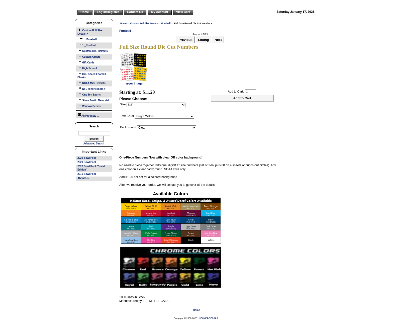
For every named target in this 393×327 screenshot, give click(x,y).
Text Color (127, 116)
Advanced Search (94, 143)
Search (94, 126)
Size (123, 104)
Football (165, 23)
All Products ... (88, 115)
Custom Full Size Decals (144, 23)
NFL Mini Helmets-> (91, 88)
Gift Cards (85, 62)
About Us (82, 178)
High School (87, 68)
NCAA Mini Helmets (91, 83)
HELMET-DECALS (208, 318)
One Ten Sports (89, 94)
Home (123, 23)
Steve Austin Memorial (93, 100)
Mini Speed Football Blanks (91, 75)
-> (90, 32)
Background (128, 127)
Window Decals (89, 106)
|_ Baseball (87, 39)
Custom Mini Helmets (92, 50)
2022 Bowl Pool (86, 157)
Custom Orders (89, 56)
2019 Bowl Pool (86, 174)
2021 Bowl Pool (86, 162)
